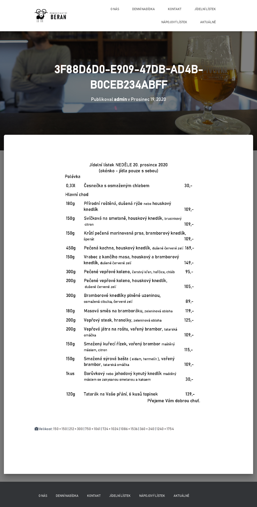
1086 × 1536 (129, 429)
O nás (115, 9)
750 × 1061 (92, 429)
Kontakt (174, 9)
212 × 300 (76, 429)
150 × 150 (60, 429)
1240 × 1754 (165, 429)
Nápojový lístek (174, 22)
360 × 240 (147, 429)
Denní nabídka (143, 9)
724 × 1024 (110, 429)
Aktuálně (208, 22)
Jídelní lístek (205, 9)
